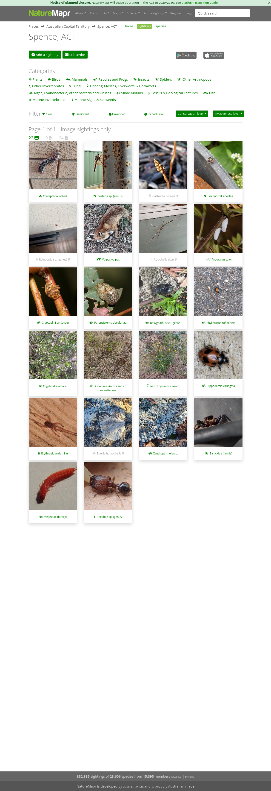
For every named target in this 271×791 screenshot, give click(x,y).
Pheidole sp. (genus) (110, 517)
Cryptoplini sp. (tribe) (55, 323)
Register (176, 13)
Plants (37, 79)
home (129, 26)
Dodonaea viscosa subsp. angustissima (110, 388)
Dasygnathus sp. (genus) (165, 323)
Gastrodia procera (164, 196)
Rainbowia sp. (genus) (53, 259)
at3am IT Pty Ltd (133, 786)
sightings (144, 26)
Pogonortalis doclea (220, 196)
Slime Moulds (132, 93)
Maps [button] (117, 13)
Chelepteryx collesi (55, 196)
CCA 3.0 (176, 776)
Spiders (166, 79)
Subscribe (75, 54)
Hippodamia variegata (221, 386)
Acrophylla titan (164, 259)
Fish (212, 93)
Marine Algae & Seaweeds (95, 99)
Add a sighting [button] (154, 13)
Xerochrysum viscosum (164, 386)
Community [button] (98, 13)
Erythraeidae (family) (54, 453)
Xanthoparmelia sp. (165, 453)
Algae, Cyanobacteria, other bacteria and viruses (72, 93)
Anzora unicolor (222, 259)
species (161, 26)
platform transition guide (200, 2)
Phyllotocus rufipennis (220, 323)
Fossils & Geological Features (174, 93)
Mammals (80, 79)
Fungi (76, 86)
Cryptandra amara (54, 386)
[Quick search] (222, 13)
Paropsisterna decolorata (110, 323)
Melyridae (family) (55, 517)
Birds (56, 79)
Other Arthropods (197, 79)
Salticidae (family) (221, 453)
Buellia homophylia (109, 453)
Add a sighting (45, 54)
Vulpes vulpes (111, 259)
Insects (143, 79)
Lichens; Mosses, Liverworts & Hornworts (123, 86)
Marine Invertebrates (49, 99)
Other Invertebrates (48, 86)
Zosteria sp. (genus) (110, 196)
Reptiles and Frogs (113, 79)
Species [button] (132, 13)
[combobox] (231, 13)
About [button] (79, 13)
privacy (189, 776)
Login (189, 13)
